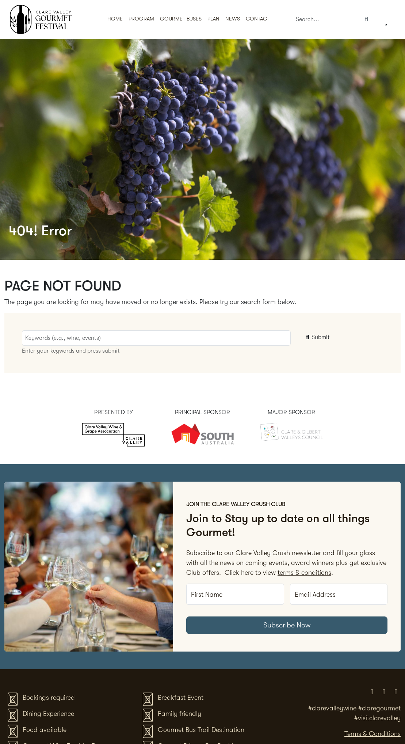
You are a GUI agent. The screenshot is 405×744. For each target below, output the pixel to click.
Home (115, 19)
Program (141, 19)
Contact (257, 19)
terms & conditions (304, 572)
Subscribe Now (287, 625)
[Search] (326, 19)
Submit (317, 337)
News (232, 19)
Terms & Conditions (372, 733)
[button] (181, 19)
